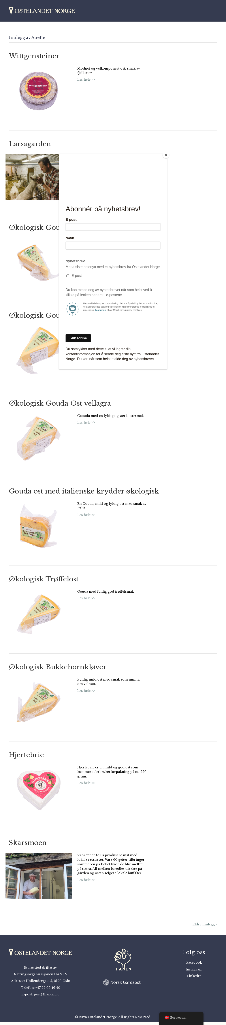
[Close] (166, 154)
